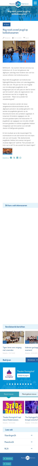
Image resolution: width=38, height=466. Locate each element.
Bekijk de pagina (23, 376)
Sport (6, 24)
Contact (7, 464)
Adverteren (8, 458)
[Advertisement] (19, 182)
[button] (7, 384)
